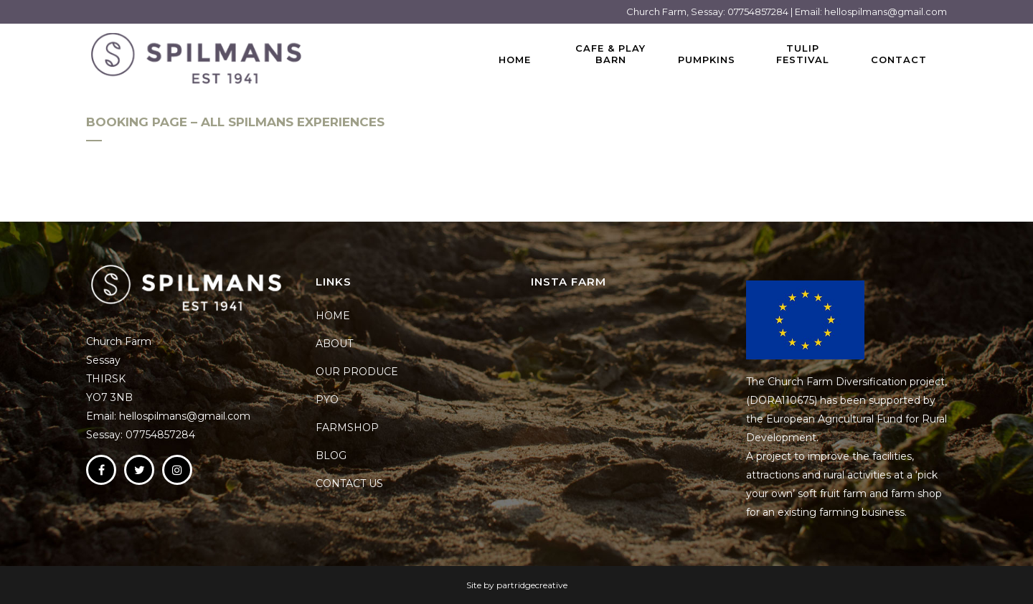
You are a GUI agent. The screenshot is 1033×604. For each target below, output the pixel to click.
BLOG (331, 455)
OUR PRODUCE (357, 371)
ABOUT (334, 343)
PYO (327, 399)
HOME (333, 315)
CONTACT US (349, 483)
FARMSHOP (347, 427)
